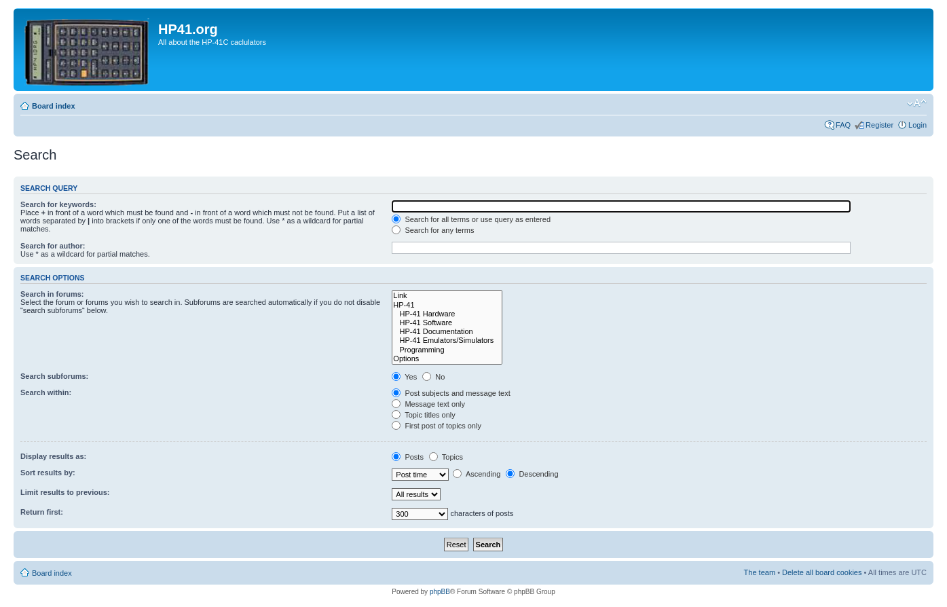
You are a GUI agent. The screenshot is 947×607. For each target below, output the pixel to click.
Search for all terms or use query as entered (471, 219)
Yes (404, 377)
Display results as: (53, 456)
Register (879, 125)
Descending (532, 474)
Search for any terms (433, 230)
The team (759, 572)
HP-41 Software (447, 322)
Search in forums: (52, 294)
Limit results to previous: (64, 492)
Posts (408, 457)
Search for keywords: (58, 204)
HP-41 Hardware (447, 314)
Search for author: (52, 246)
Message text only (428, 404)
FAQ (843, 125)
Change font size (917, 103)
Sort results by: (47, 472)
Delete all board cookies (821, 572)
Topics (446, 457)
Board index (53, 106)
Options (447, 358)
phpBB (440, 591)
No (433, 377)
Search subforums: (54, 376)
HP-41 (447, 305)
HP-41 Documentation (447, 331)
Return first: (41, 512)
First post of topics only (436, 426)
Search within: (45, 392)
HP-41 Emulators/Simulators (447, 340)
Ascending (476, 474)
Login (917, 125)
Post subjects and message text (451, 393)
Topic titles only (423, 415)
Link (447, 295)
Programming (447, 350)
